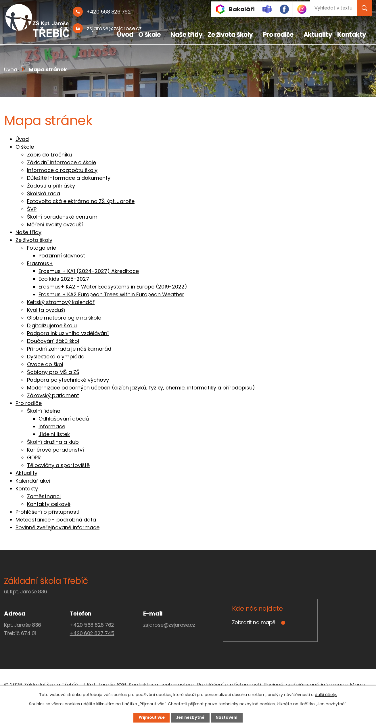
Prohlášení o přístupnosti (47, 511)
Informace (52, 426)
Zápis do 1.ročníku (49, 154)
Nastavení (229, 717)
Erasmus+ (40, 263)
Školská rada (43, 193)
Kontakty (351, 34)
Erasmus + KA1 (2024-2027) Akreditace (89, 271)
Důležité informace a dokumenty (68, 177)
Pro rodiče (278, 34)
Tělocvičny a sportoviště (58, 465)
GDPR (34, 457)
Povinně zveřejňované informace (57, 527)
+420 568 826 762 (92, 624)
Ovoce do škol (45, 364)
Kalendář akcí (33, 480)
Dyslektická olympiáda (56, 356)
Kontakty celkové (48, 504)
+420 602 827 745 (92, 633)
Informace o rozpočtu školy (62, 170)
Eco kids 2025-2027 (64, 278)
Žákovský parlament (53, 395)
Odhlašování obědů (64, 418)
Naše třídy (186, 34)
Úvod (125, 34)
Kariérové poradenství (55, 449)
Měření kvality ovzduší (55, 224)
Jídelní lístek (54, 434)
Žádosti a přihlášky (51, 185)
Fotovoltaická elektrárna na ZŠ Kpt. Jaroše (81, 201)
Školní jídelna (43, 410)
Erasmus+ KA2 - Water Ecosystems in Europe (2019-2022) (113, 286)
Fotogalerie (41, 247)
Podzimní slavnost (62, 255)
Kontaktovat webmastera (162, 684)
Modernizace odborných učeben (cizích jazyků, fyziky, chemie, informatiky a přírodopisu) (141, 387)
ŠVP (32, 209)
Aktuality (318, 34)
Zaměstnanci (44, 496)
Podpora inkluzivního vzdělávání (68, 333)
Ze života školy (230, 34)
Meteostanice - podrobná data (56, 519)
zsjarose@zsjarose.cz (169, 624)
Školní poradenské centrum (62, 216)
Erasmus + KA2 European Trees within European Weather (111, 294)
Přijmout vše (148, 717)
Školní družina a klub (53, 442)
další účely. (326, 694)
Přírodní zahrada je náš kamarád (69, 348)
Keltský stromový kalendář (61, 302)
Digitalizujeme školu (52, 325)
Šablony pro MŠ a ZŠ (53, 372)
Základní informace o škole (61, 162)
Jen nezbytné (190, 717)
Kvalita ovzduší (46, 310)
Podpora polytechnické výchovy (68, 379)
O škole (149, 34)
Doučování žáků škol (53, 341)
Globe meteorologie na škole (64, 317)
